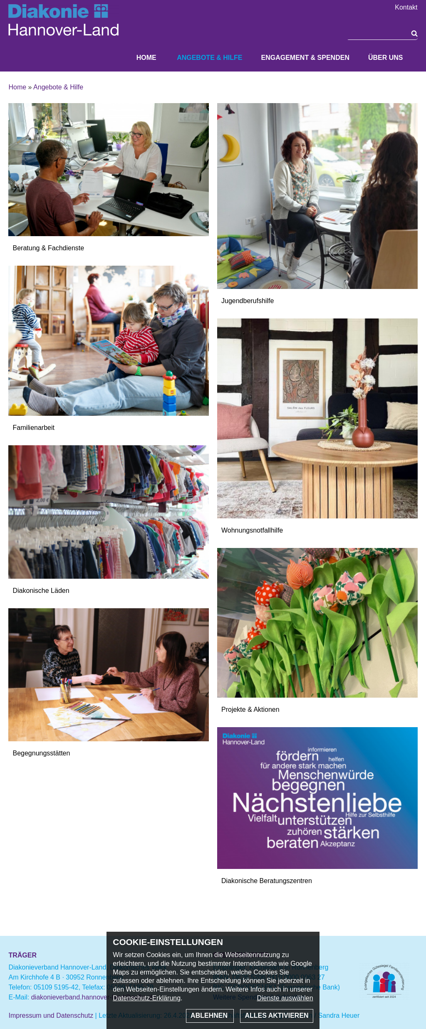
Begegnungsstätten (41, 753)
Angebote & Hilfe (209, 57)
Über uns (385, 57)
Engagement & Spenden (305, 57)
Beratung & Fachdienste (48, 248)
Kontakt (406, 7)
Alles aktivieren (276, 1015)
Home (146, 57)
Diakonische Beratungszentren (266, 880)
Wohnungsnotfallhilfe (252, 530)
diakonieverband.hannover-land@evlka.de (93, 997)
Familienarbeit (33, 427)
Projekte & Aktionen (250, 709)
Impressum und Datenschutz (50, 1015)
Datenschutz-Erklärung (147, 998)
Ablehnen (210, 1015)
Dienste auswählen (285, 998)
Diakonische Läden (40, 590)
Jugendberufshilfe (247, 300)
